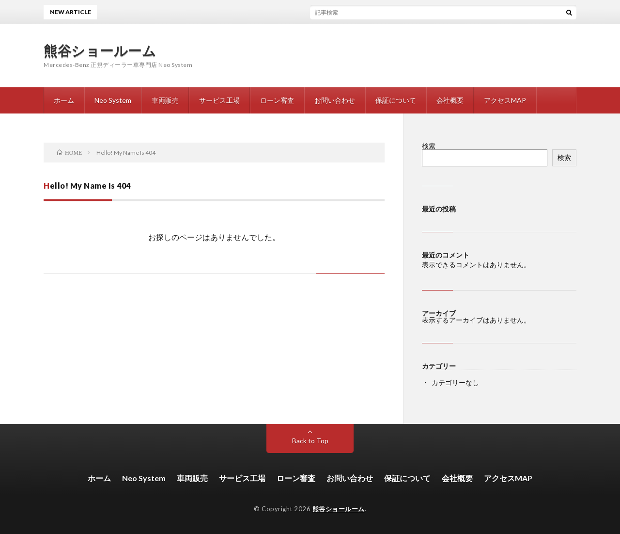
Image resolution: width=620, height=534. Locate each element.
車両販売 (165, 100)
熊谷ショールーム (100, 50)
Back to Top (310, 441)
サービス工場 (219, 100)
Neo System (112, 100)
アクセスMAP (505, 100)
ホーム (64, 100)
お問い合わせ (334, 100)
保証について (395, 100)
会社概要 (450, 100)
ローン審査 (277, 100)
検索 (428, 146)
